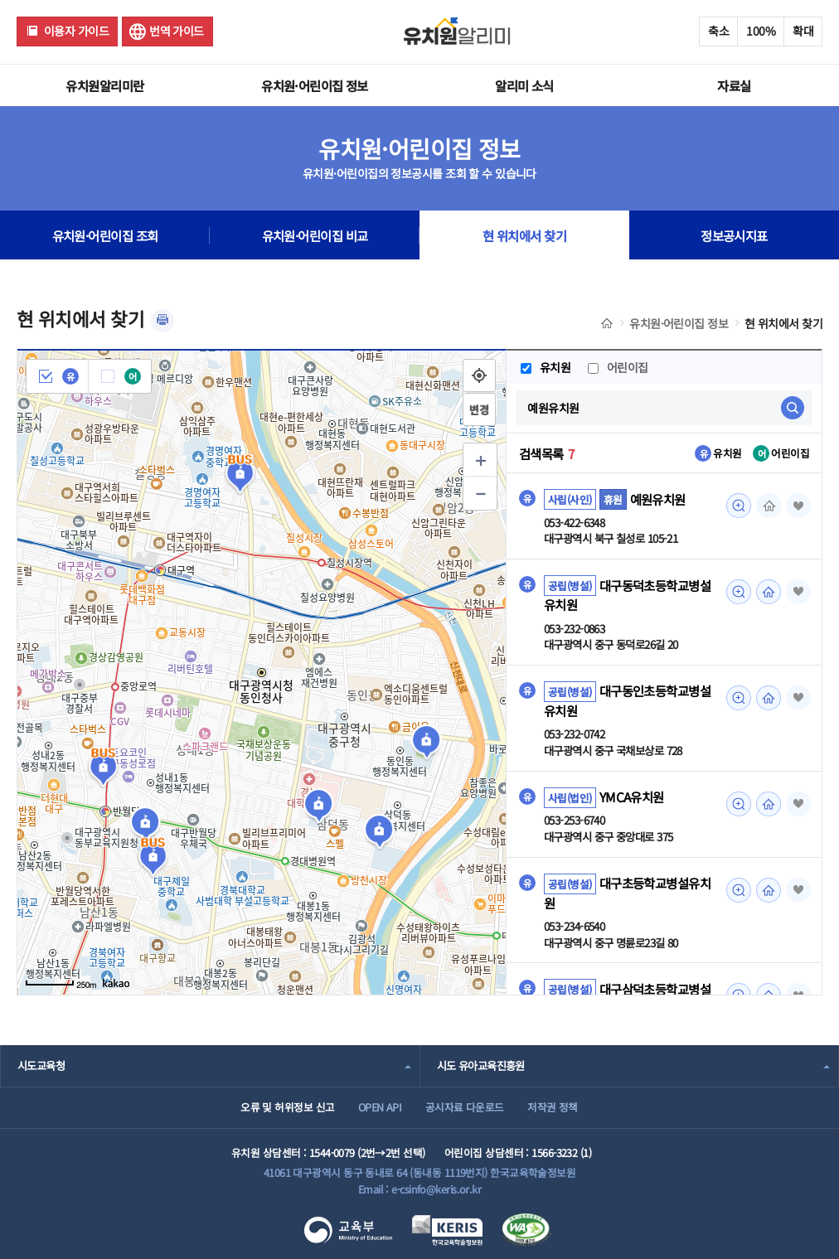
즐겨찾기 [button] (798, 505)
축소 (718, 30)
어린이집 (619, 367)
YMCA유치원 (631, 797)
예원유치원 (658, 499)
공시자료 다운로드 (464, 1107)
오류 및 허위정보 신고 (287, 1107)
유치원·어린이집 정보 (314, 85)
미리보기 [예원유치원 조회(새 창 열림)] (738, 505)
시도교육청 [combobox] (41, 1065)
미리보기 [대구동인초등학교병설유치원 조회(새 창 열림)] (738, 697)
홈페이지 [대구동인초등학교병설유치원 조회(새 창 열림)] (768, 697)
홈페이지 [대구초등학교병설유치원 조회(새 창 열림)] (768, 890)
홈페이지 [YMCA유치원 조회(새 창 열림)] (768, 804)
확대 (803, 30)
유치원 (545, 367)
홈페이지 (768, 505)
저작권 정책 (552, 1107)
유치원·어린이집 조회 (105, 235)
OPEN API (380, 1107)
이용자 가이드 (76, 30)
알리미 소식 (524, 85)
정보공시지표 (734, 235)
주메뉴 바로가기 (0, 0)
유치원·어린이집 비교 (315, 235)
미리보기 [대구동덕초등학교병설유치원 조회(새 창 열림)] (738, 591)
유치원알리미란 (104, 85)
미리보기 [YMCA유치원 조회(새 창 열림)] (738, 804)
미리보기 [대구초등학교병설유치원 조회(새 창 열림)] (738, 890)
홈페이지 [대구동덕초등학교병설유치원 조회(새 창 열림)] (768, 591)
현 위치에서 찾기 (783, 323)
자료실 (733, 85)
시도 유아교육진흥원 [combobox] (481, 1065)
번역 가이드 (176, 30)
